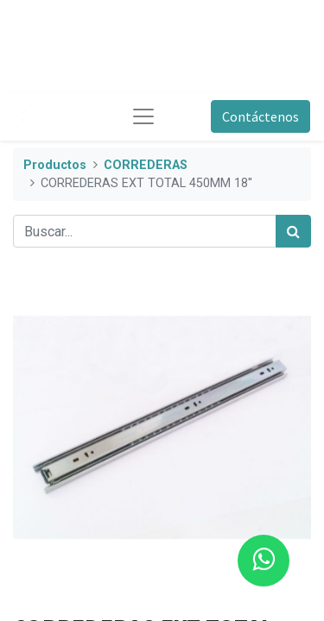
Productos (54, 165)
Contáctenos (260, 116)
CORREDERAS (145, 165)
